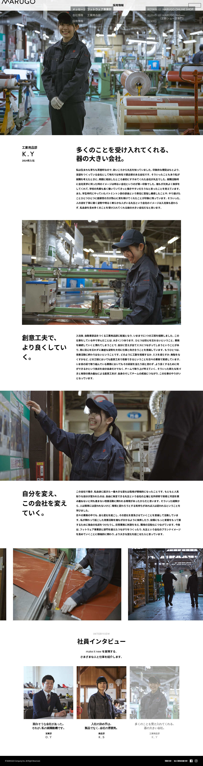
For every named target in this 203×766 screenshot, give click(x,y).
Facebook (191, 761)
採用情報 (111, 12)
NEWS (98, 12)
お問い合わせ (129, 12)
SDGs (172, 12)
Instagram (196, 761)
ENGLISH (188, 12)
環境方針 (168, 761)
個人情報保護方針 (181, 761)
